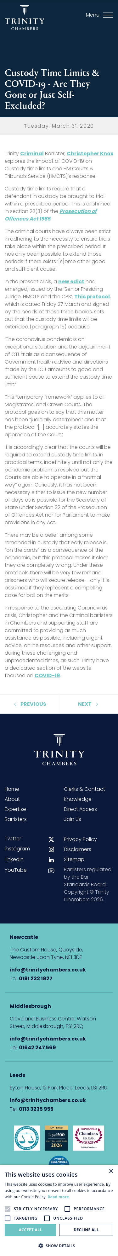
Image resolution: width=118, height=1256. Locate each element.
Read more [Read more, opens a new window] (58, 1197)
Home (12, 789)
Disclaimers (77, 849)
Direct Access (80, 809)
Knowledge (78, 799)
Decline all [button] (86, 1229)
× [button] (111, 1171)
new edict (71, 281)
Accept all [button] (30, 1229)
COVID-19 (47, 675)
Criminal (32, 153)
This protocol (92, 296)
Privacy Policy (80, 839)
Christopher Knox (90, 153)
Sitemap (74, 859)
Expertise (15, 809)
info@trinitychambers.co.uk (48, 969)
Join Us (72, 819)
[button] (59, 1246)
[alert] (59, 1210)
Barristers (16, 819)
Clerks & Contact (84, 789)
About (12, 799)
